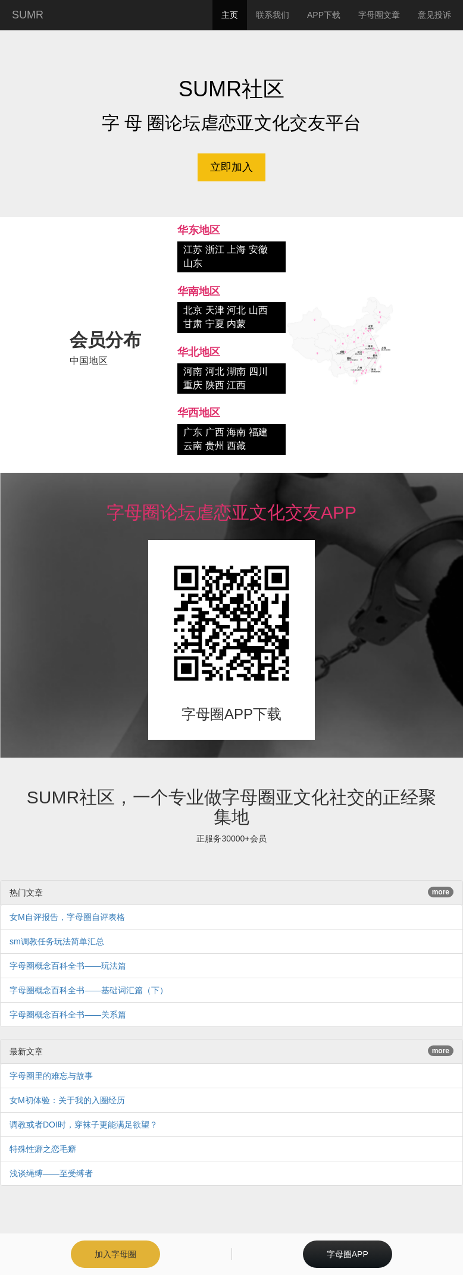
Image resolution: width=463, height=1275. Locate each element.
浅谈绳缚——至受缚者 (51, 1173)
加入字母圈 (115, 1254)
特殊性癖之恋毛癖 (43, 1149)
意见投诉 (434, 15)
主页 (229, 15)
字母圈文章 (379, 15)
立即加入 (231, 167)
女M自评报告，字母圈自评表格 (67, 917)
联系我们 (272, 15)
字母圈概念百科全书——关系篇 (68, 1014)
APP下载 (323, 15)
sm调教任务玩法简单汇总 (57, 941)
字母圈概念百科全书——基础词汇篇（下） (89, 990)
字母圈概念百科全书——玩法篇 (68, 966)
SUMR (27, 15)
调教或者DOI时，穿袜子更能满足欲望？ (84, 1124)
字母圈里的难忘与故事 (51, 1076)
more (440, 892)
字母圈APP (347, 1254)
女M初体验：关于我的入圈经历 (67, 1100)
